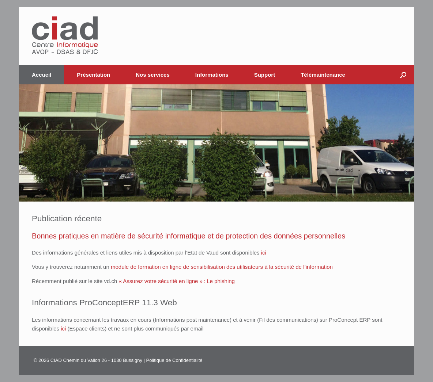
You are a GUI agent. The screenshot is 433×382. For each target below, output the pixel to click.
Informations (212, 75)
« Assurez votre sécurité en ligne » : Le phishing (177, 281)
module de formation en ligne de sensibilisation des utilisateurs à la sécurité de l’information (222, 267)
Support (264, 75)
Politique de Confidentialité (174, 360)
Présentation (93, 75)
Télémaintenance (323, 75)
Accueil (41, 75)
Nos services (153, 75)
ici (263, 252)
